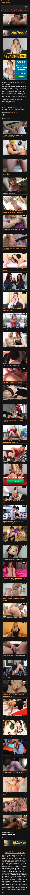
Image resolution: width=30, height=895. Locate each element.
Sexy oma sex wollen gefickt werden (12, 382)
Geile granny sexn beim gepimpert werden (14, 155)
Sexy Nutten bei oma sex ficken (11, 365)
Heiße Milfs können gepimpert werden (13, 559)
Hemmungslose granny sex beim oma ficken (14, 736)
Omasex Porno (5, 2)
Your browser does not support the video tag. (15, 21)
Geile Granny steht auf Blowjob (11, 638)
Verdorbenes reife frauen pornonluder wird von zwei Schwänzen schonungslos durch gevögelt (14, 598)
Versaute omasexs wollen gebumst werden (14, 348)
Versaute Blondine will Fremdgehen (12, 811)
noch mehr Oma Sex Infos (8, 103)
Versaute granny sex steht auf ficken (12, 829)
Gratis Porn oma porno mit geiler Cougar (13, 755)
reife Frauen (14, 112)
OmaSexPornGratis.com (14, 10)
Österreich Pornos (12, 0)
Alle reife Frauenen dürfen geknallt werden (14, 289)
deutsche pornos (23, 0)
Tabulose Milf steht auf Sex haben (12, 542)
